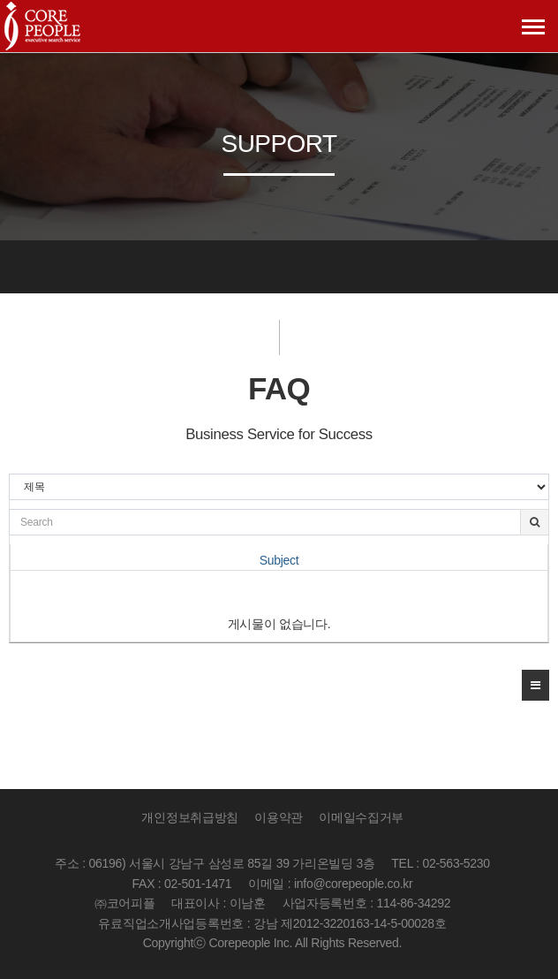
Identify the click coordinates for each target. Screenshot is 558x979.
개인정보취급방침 (189, 817)
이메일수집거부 (361, 817)
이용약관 (278, 817)
